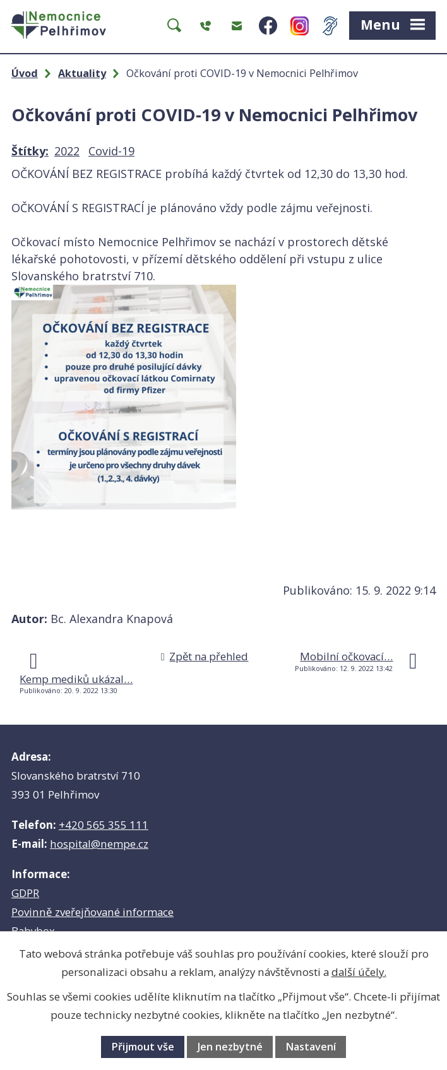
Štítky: (30, 150)
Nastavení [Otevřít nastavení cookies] (310, 1047)
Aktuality (82, 73)
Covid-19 (111, 150)
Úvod (24, 73)
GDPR (25, 893)
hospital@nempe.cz (99, 843)
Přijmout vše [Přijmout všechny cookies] (142, 1047)
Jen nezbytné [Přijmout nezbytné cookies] (230, 1047)
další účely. (358, 972)
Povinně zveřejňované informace (92, 912)
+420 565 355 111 (103, 824)
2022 (67, 150)
